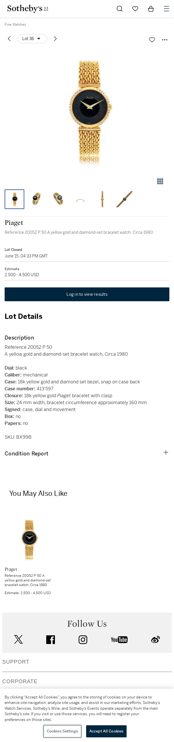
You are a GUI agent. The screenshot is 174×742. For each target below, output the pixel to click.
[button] (87, 110)
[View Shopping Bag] (150, 8)
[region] (87, 715)
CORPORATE (20, 681)
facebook (50, 639)
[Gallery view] (160, 181)
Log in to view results (87, 294)
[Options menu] (32, 38)
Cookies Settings (62, 731)
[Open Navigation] (166, 8)
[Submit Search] (120, 9)
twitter (18, 639)
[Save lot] (152, 39)
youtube (119, 639)
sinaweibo (155, 639)
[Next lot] (55, 38)
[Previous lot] (9, 38)
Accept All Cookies (106, 731)
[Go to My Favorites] (135, 8)
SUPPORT (15, 662)
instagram (83, 639)
